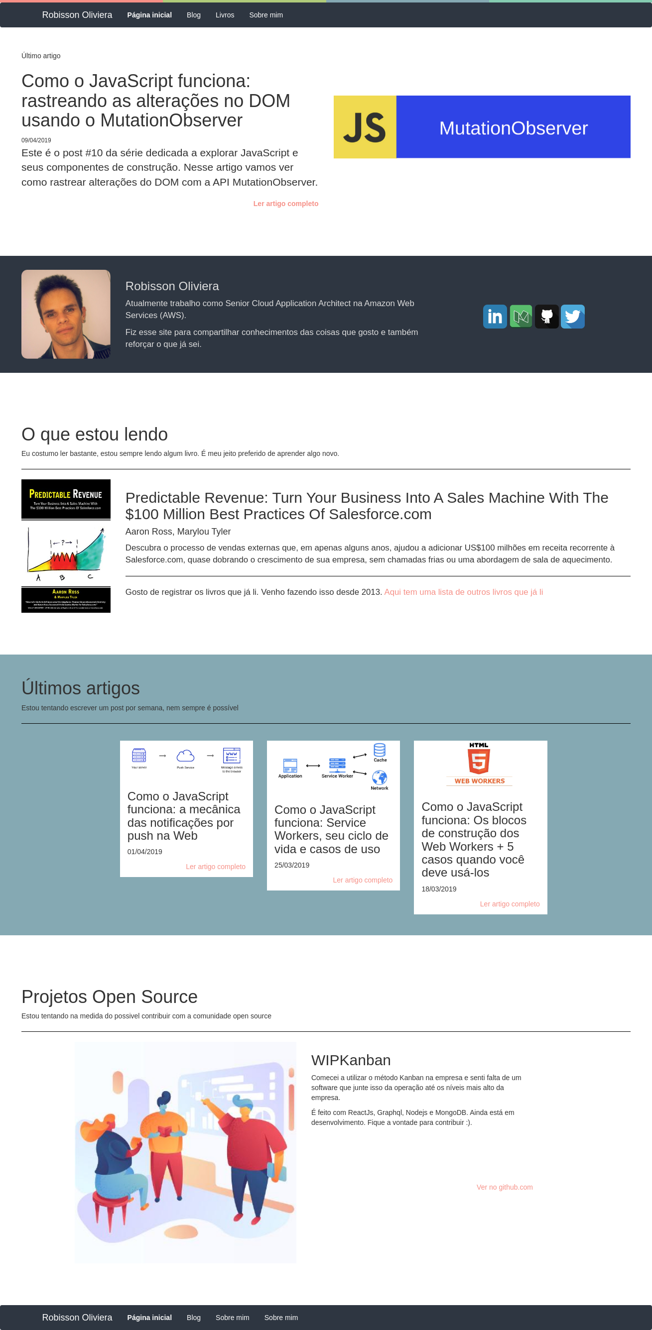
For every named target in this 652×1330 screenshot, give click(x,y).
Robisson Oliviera (77, 15)
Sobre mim (266, 15)
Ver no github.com (505, 1187)
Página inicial (153, 14)
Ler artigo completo (286, 204)
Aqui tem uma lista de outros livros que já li (463, 592)
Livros (225, 15)
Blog (194, 15)
